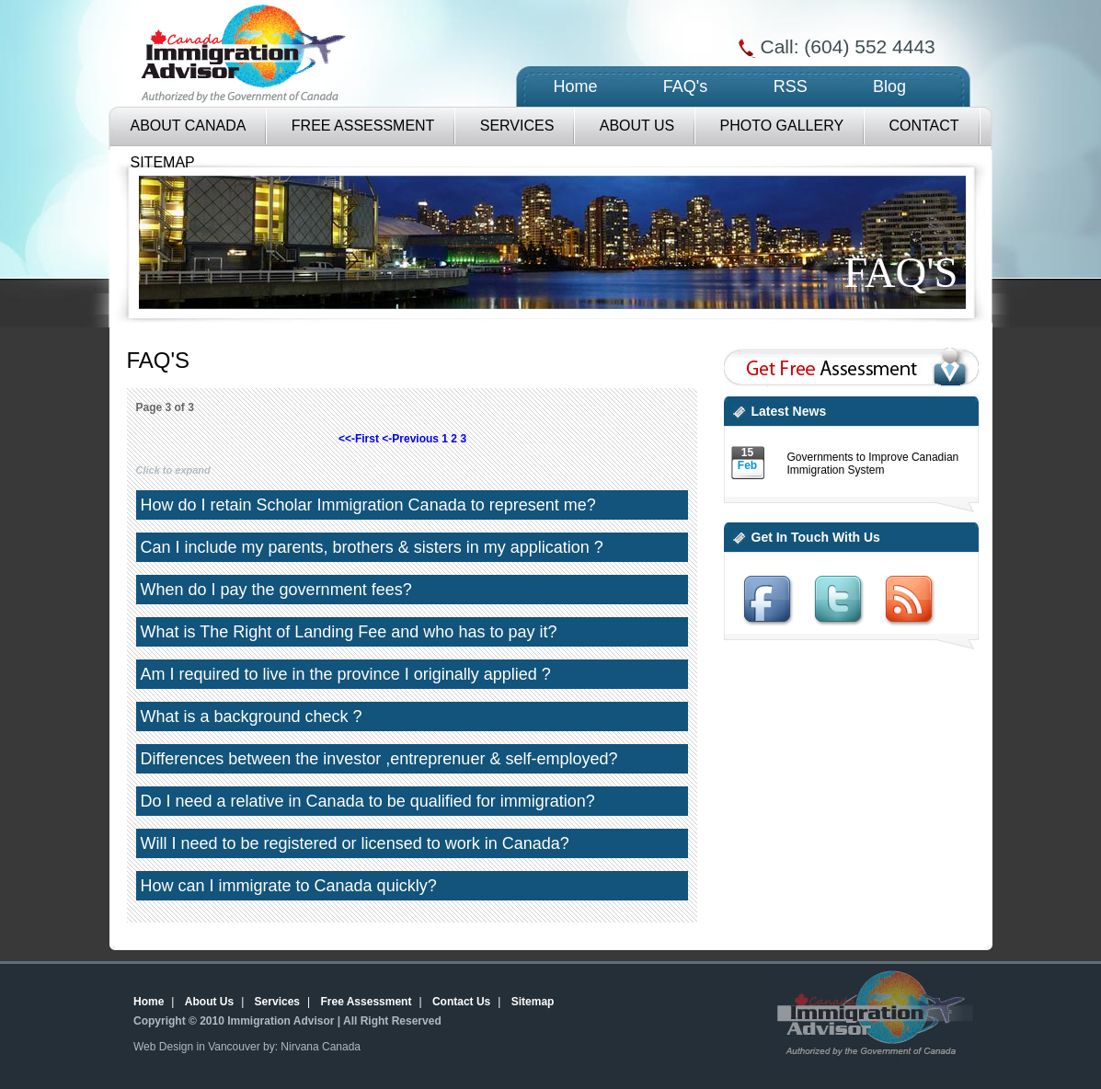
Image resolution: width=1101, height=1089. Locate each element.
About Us (637, 125)
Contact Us (461, 1001)
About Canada (189, 125)
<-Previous (410, 438)
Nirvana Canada (321, 1046)
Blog (889, 86)
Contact (923, 125)
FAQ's (685, 86)
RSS (791, 86)
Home (576, 86)
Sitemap (533, 1001)
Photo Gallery (782, 125)
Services (517, 125)
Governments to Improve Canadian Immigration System (873, 463)
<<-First (358, 438)
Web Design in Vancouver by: (205, 1046)
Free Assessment (363, 125)
